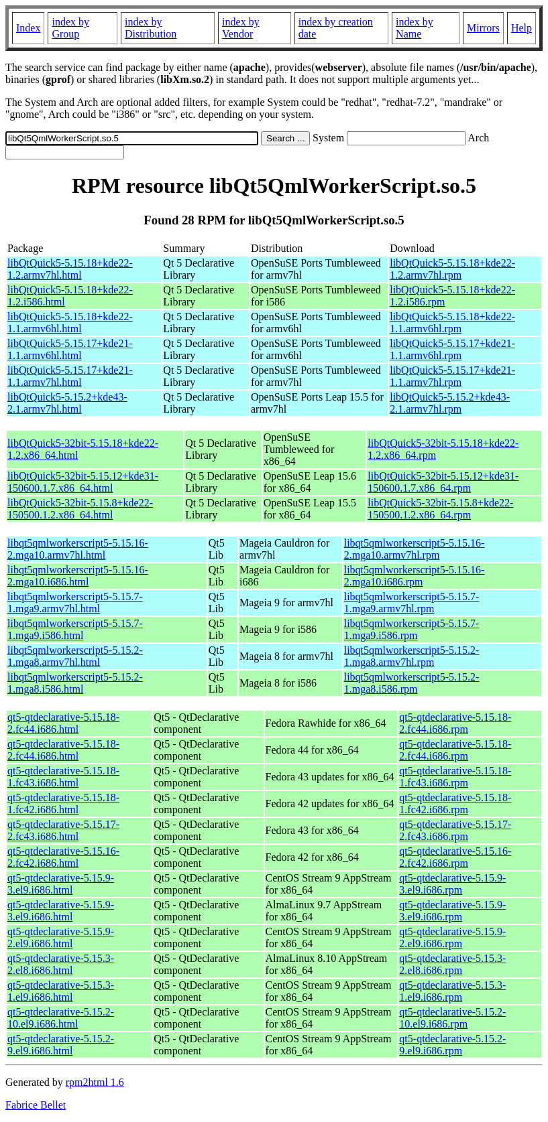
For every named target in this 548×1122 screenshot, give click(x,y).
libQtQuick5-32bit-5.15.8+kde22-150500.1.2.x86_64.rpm (440, 508)
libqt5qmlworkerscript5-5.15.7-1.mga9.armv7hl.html (75, 602)
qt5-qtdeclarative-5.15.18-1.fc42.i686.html (63, 803)
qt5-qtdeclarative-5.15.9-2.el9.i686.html (60, 937)
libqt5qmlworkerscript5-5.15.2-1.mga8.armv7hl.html (75, 656)
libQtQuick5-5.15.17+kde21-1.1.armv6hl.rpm (452, 349)
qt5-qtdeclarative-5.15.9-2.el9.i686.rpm (452, 937)
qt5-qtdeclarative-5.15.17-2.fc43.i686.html (63, 830)
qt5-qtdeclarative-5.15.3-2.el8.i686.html (60, 964)
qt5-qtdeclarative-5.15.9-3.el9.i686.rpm (452, 884)
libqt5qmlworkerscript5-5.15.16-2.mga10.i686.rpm (414, 575)
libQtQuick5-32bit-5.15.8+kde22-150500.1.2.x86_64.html (80, 508)
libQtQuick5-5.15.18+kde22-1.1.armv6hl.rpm (452, 322)
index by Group (70, 28)
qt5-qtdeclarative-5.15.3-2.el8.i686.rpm (452, 964)
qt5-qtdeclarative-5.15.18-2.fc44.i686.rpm (455, 723)
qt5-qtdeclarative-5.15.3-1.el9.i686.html (60, 991)
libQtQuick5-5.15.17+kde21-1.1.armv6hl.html (70, 349)
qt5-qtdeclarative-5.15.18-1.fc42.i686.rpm (455, 803)
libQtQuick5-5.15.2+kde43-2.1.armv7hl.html (67, 403)
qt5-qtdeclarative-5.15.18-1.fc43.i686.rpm (455, 776)
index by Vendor (241, 28)
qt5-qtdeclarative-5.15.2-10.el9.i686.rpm (452, 1018)
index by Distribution (150, 28)
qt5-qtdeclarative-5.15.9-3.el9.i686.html (60, 884)
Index (28, 27)
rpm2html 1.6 (95, 1082)
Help (521, 27)
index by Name (414, 28)
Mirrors (483, 27)
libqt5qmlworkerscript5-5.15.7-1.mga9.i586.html (75, 629)
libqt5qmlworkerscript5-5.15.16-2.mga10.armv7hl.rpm (414, 549)
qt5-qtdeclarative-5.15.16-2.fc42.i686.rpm (455, 857)
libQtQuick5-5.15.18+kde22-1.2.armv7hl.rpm (452, 269)
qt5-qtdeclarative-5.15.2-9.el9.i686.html (60, 1044)
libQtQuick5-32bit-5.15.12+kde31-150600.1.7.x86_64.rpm (443, 482)
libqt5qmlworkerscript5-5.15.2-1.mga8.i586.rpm (412, 683)
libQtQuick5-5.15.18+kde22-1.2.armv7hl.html (70, 269)
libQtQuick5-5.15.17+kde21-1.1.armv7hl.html (70, 376)
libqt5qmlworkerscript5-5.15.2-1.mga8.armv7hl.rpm (412, 656)
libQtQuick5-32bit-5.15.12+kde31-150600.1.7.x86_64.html (82, 482)
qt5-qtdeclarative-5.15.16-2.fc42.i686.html (63, 857)
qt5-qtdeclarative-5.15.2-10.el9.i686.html (60, 1018)
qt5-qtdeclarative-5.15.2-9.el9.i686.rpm (452, 1044)
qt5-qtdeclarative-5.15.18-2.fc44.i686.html (63, 723)
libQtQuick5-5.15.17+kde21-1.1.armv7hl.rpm (452, 376)
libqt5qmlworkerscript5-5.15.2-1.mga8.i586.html (75, 683)
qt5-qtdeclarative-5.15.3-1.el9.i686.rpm (452, 991)
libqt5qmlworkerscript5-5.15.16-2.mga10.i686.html (77, 575)
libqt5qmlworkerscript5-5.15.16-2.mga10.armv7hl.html (77, 549)
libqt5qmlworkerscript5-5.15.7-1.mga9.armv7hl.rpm (412, 602)
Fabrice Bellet (35, 1105)
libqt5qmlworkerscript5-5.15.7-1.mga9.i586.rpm (412, 629)
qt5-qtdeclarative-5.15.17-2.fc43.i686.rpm (455, 830)
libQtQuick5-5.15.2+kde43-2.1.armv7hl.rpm (450, 403)
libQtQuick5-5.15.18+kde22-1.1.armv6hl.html (70, 322)
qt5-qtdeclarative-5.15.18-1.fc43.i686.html (63, 776)
